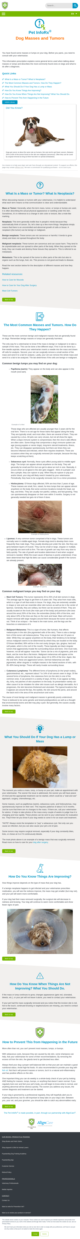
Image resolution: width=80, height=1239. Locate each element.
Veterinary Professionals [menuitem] (10, 1186)
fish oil (5, 1073)
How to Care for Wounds (13, 280)
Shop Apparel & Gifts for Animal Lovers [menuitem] (15, 1151)
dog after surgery (40, 844)
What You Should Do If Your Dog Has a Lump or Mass (28, 87)
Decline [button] (44, 1234)
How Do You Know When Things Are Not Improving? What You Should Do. (37, 94)
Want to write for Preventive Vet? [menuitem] (13, 1210)
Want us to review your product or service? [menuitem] (16, 1216)
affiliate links (19, 168)
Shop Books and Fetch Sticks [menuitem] (12, 1145)
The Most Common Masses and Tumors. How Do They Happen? (33, 83)
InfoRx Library (10, 102)
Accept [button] (35, 1234)
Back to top (9, 300)
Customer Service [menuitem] (8, 1169)
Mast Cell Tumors (9, 291)
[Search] (59, 5)
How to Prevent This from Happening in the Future (27, 98)
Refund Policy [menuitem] (6, 1176)
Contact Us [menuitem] (6, 1204)
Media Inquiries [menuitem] (7, 1193)
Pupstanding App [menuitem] (8, 1163)
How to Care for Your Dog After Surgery (19, 286)
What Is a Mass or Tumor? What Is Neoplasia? (25, 79)
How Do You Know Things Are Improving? (23, 90)
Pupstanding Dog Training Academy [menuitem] (14, 1157)
